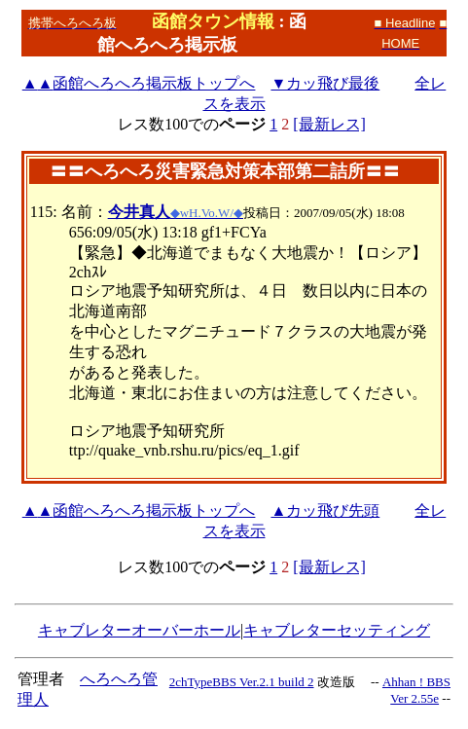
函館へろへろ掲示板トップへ (139, 83)
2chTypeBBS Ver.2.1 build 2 (241, 681)
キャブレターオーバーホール (139, 630)
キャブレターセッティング (336, 630)
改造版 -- (348, 681)
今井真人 (139, 211)
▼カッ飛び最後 (324, 83)
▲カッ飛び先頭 (324, 510)
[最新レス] (329, 124)
